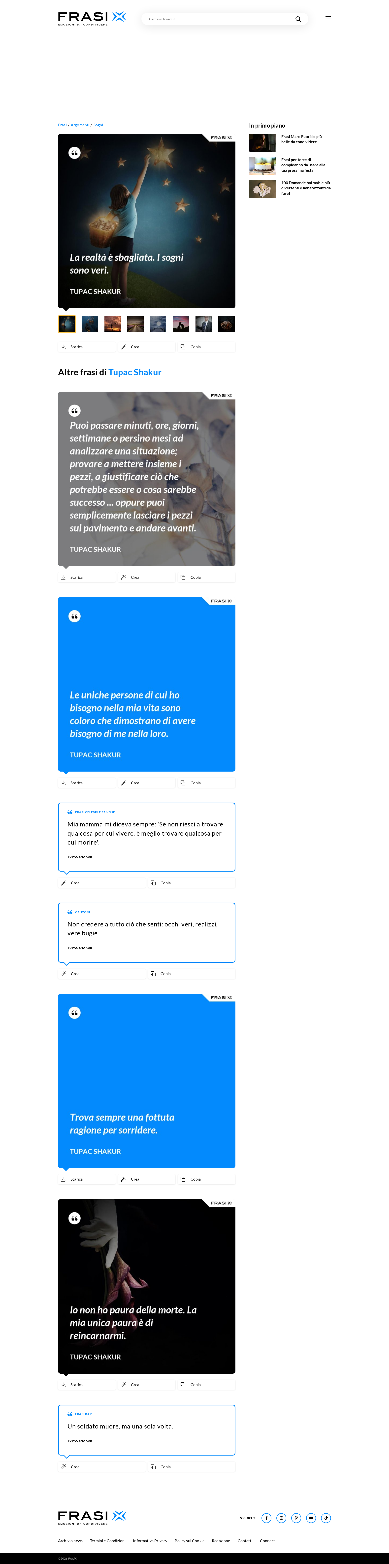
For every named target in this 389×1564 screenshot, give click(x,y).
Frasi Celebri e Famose (95, 812)
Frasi (62, 124)
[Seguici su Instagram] (281, 1518)
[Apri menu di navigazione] (328, 19)
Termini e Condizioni (108, 1540)
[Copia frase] (206, 347)
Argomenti (80, 124)
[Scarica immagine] (87, 347)
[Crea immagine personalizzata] (147, 347)
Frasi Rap (83, 1414)
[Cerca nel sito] (298, 19)
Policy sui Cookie (189, 1540)
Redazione (221, 1540)
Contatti (245, 1540)
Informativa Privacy (150, 1540)
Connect (267, 1540)
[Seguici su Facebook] (266, 1518)
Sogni (98, 124)
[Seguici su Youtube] (311, 1518)
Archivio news (70, 1540)
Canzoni (82, 912)
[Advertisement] (194, 64)
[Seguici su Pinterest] (296, 1518)
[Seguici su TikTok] (326, 1518)
